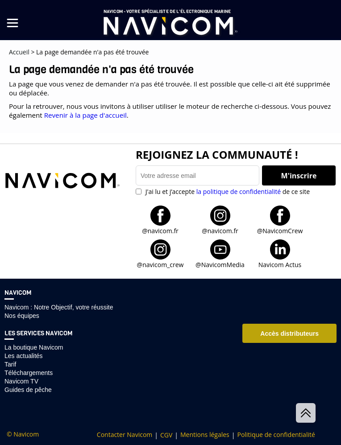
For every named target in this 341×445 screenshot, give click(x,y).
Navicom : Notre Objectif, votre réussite (58, 307)
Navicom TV (21, 381)
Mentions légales (204, 435)
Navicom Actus (279, 264)
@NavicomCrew (280, 230)
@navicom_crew (160, 264)
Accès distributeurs (289, 333)
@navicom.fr (160, 230)
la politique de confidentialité (238, 191)
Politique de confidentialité (276, 435)
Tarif (10, 364)
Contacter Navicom (124, 435)
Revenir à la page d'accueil (85, 115)
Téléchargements (28, 373)
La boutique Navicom (33, 347)
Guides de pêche (28, 390)
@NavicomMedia (220, 264)
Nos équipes (21, 316)
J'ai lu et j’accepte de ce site (227, 191)
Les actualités (23, 356)
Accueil (19, 52)
